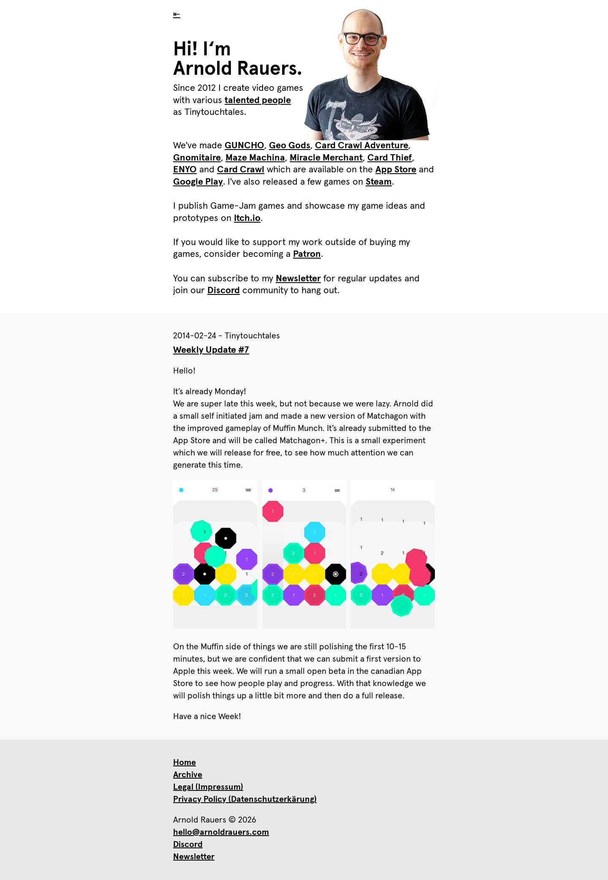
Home (184, 762)
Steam (379, 182)
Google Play (198, 182)
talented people (258, 100)
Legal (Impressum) (208, 787)
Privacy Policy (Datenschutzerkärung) (245, 799)
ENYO (185, 169)
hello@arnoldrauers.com (221, 832)
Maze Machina (255, 158)
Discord (223, 290)
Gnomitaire (197, 158)
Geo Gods (289, 145)
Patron (307, 254)
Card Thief (389, 158)
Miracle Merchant (326, 158)
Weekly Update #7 (211, 350)
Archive (187, 775)
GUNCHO (244, 145)
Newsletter (298, 278)
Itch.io (247, 218)
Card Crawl (240, 169)
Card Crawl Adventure (361, 145)
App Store (395, 169)
